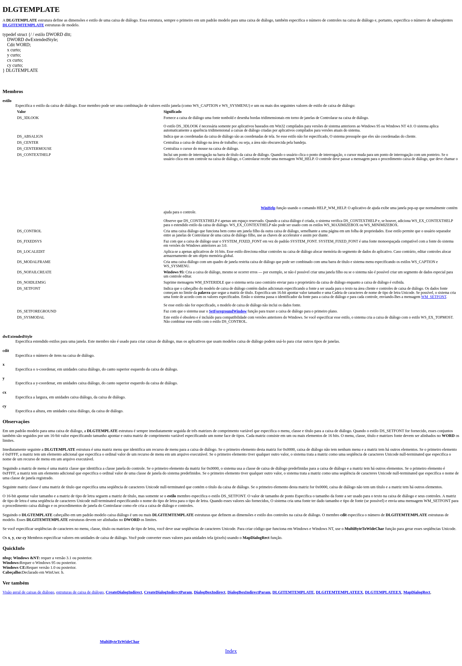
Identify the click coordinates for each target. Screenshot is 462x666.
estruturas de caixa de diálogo (80, 592)
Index (231, 651)
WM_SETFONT (433, 297)
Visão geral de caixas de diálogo (28, 592)
